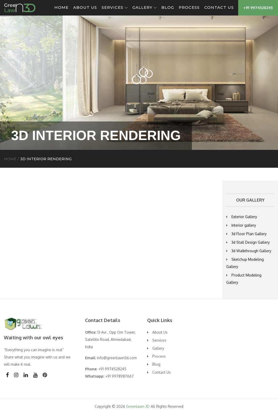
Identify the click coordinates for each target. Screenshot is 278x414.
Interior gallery (243, 225)
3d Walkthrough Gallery (251, 251)
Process (189, 7)
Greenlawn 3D (138, 406)
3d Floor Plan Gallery (249, 234)
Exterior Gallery (244, 216)
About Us (85, 7)
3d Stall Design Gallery (250, 242)
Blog (167, 7)
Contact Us (219, 7)
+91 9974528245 (258, 7)
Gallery (144, 7)
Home (61, 7)
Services (115, 7)
